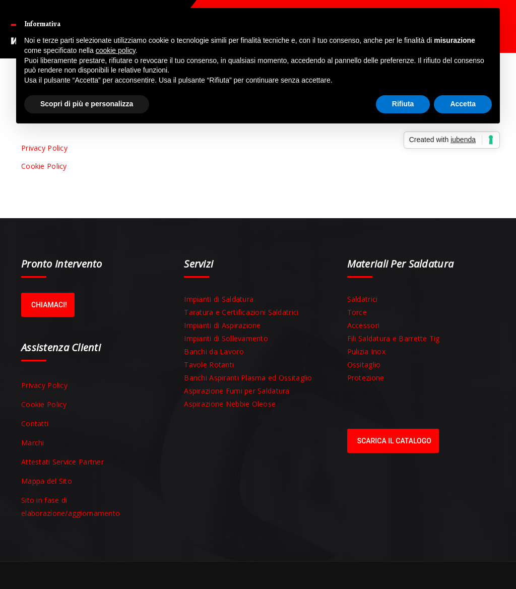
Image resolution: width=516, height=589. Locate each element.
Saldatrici (362, 299)
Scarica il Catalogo (394, 441)
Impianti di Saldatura (218, 299)
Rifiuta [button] (403, 104)
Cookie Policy (44, 166)
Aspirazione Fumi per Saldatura (236, 391)
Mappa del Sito (46, 481)
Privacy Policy (44, 148)
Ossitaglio (364, 364)
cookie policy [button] (116, 50)
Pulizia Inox (366, 351)
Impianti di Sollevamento (226, 338)
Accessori (363, 325)
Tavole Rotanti (209, 364)
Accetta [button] (463, 104)
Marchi (32, 442)
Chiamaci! (49, 305)
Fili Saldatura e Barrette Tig (393, 338)
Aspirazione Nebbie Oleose (230, 404)
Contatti (34, 423)
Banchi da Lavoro (213, 351)
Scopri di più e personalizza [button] (86, 104)
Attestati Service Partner (62, 462)
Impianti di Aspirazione (222, 325)
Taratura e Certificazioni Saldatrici (241, 312)
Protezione (365, 377)
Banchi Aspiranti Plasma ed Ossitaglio (248, 377)
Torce (357, 312)
